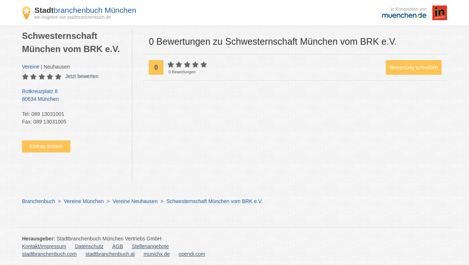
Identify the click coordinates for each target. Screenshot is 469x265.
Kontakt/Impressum (44, 246)
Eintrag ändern (46, 146)
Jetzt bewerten (82, 76)
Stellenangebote (150, 246)
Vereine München (84, 201)
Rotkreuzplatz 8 (73, 95)
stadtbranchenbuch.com (49, 254)
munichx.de (157, 254)
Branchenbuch (38, 201)
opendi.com (191, 254)
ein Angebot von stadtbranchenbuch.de (72, 17)
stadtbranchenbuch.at (110, 254)
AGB (117, 246)
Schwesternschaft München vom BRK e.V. (214, 201)
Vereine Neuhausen (135, 201)
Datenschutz (89, 246)
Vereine (30, 67)
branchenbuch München (85, 10)
